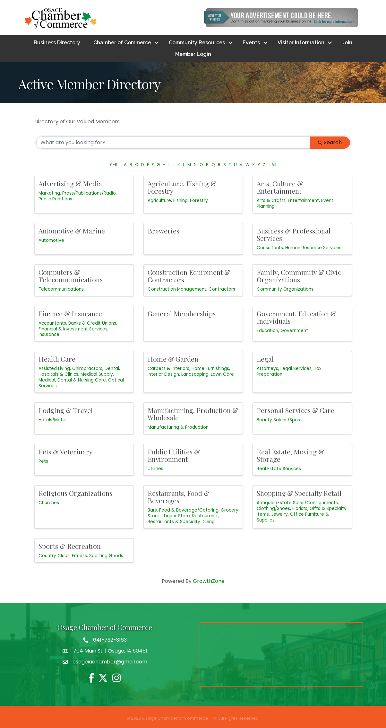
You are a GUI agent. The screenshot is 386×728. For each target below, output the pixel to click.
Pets (43, 461)
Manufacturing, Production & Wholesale (193, 414)
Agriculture (159, 200)
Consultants (270, 248)
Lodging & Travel (66, 410)
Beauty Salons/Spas (278, 420)
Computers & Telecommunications (71, 276)
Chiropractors (87, 369)
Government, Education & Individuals (296, 317)
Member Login (193, 54)
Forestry (199, 200)
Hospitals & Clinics (58, 375)
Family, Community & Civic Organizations (299, 276)
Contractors (222, 289)
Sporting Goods (106, 556)
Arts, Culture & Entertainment (280, 187)
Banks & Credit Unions (92, 323)
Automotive (51, 240)
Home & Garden (173, 359)
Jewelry (279, 514)
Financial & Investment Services (73, 329)
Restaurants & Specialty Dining (181, 522)
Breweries (163, 230)
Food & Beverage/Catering (189, 510)
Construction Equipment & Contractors (189, 276)
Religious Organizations (75, 492)
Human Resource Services (313, 248)
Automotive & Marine (72, 230)
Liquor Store (177, 516)
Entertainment (303, 200)
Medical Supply (97, 375)
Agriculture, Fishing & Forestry (182, 187)
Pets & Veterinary (66, 451)
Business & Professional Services (293, 234)
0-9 (113, 164)
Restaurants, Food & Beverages (179, 496)
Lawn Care (222, 375)
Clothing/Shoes (273, 508)
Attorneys (267, 369)
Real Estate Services (279, 469)
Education (267, 331)
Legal (265, 359)
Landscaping (195, 375)
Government (294, 331)
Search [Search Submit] (330, 142)
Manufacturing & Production (178, 427)
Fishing (180, 200)
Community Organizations (285, 289)
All (273, 164)
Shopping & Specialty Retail (299, 492)
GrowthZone (209, 581)
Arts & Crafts (271, 200)
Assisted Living (54, 369)
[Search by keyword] (173, 142)
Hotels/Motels (54, 420)
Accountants (52, 323)
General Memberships (182, 313)
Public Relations (55, 199)
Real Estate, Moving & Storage (290, 455)
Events (251, 42)
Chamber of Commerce (122, 42)
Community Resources (197, 42)
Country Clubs (54, 556)
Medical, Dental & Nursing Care (72, 380)
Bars (152, 510)
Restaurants (205, 516)
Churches (49, 503)
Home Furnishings (210, 369)
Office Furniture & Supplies (293, 517)
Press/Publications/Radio (89, 193)
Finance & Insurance (70, 313)
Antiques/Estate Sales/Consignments (297, 503)
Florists (299, 508)
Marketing (49, 193)
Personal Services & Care (295, 410)
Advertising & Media (70, 183)
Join (347, 42)
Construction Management (177, 289)
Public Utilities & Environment (174, 455)
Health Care (57, 359)
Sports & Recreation (70, 545)
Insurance (49, 335)
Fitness (79, 556)
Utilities (155, 469)
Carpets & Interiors (168, 369)
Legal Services (296, 369)
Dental (112, 369)
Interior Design (163, 375)
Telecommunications (61, 289)
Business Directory (57, 42)
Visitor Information (301, 42)
